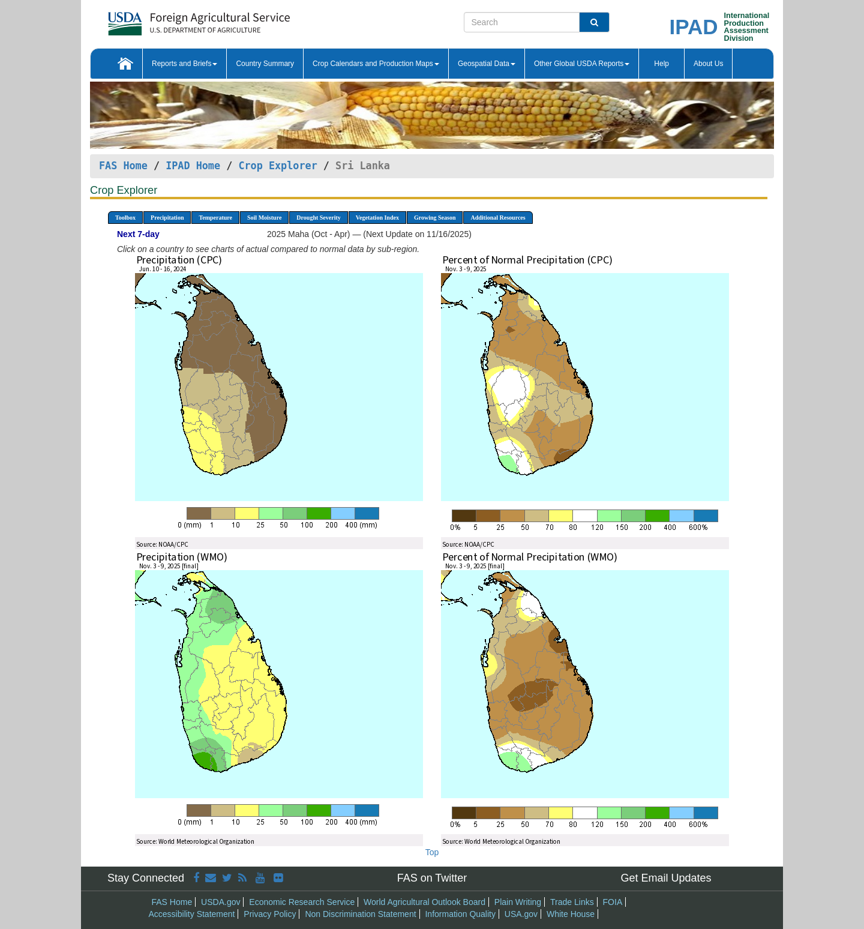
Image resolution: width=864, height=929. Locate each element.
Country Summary (265, 63)
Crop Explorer (277, 166)
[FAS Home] (169, 19)
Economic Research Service (302, 902)
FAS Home (123, 166)
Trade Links (572, 902)
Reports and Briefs (184, 63)
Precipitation (167, 217)
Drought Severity (318, 217)
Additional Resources (497, 217)
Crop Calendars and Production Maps (376, 63)
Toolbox (125, 217)
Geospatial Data (486, 63)
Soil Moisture (264, 217)
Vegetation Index (377, 217)
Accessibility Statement (192, 914)
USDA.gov (220, 902)
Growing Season (435, 217)
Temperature (215, 217)
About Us (708, 63)
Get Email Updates (665, 878)
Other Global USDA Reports (581, 63)
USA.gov (521, 914)
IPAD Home (193, 166)
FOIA (613, 902)
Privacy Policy (270, 914)
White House (571, 914)
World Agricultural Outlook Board (424, 902)
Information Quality (460, 914)
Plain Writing (517, 902)
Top (432, 852)
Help (661, 63)
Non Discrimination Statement (360, 914)
